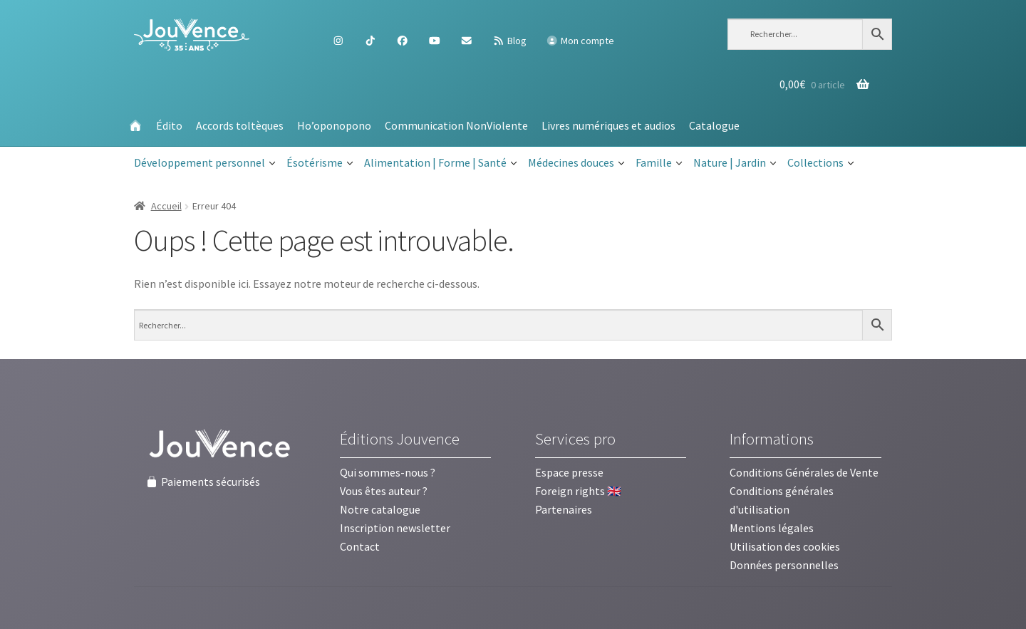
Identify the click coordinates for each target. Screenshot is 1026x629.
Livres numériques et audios (608, 125)
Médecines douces (576, 163)
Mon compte (580, 40)
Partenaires (563, 509)
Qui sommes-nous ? (387, 472)
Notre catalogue (380, 509)
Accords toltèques (240, 125)
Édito (169, 125)
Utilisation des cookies (785, 546)
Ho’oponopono (334, 125)
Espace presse (569, 472)
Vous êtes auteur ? (384, 491)
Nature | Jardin (735, 163)
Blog (509, 40)
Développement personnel (205, 163)
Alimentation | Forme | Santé (440, 163)
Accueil (166, 205)
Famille (659, 163)
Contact (360, 546)
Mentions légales (772, 528)
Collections (820, 163)
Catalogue (714, 125)
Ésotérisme (319, 163)
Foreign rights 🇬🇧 (578, 491)
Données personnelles (784, 565)
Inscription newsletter (395, 528)
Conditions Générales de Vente (804, 472)
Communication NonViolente (456, 125)
